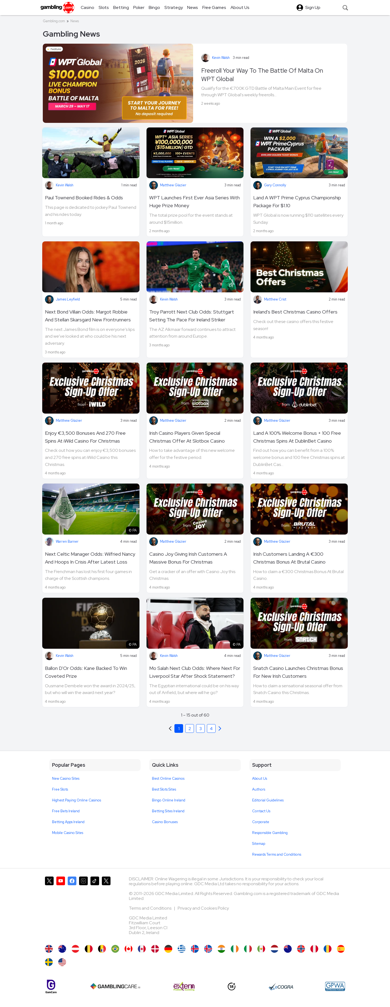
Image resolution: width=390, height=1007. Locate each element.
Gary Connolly (275, 185)
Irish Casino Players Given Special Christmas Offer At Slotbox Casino (187, 437)
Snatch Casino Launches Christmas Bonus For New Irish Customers (298, 672)
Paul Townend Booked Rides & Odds (84, 197)
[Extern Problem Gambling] (184, 986)
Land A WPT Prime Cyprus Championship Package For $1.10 (297, 201)
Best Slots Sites (164, 789)
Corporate (260, 822)
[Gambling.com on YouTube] (60, 908)
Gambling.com (54, 21)
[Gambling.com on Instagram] (83, 908)
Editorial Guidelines (268, 800)
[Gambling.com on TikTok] (94, 908)
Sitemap (258, 843)
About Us (259, 778)
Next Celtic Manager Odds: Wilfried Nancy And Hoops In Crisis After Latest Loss (90, 558)
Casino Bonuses (165, 822)
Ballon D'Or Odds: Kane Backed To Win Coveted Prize (86, 672)
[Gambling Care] (115, 986)
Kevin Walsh (221, 57)
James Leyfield (68, 299)
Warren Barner (67, 541)
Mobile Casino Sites (67, 832)
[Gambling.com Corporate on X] (106, 908)
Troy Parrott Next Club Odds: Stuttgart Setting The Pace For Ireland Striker (191, 316)
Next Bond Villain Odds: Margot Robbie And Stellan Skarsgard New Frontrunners (88, 316)
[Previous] (220, 728)
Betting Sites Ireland (168, 811)
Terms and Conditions (150, 908)
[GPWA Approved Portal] (335, 986)
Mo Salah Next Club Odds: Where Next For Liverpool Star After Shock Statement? (194, 672)
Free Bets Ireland (66, 811)
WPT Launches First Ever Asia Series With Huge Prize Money (194, 201)
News (74, 21)
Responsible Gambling (270, 832)
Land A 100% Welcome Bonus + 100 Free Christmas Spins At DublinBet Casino (297, 437)
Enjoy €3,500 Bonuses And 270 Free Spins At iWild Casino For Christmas (85, 437)
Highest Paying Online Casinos (76, 800)
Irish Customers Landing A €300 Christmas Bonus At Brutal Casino (289, 558)
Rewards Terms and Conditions (276, 854)
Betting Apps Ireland (68, 822)
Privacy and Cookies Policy (203, 908)
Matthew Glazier (173, 185)
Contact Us (261, 811)
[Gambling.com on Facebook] (72, 908)
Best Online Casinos (168, 778)
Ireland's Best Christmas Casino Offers (295, 312)
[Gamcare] (51, 986)
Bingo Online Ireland (168, 800)
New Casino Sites (65, 778)
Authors (258, 789)
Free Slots (60, 789)
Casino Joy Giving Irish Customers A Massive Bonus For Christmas (188, 558)
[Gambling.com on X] (49, 908)
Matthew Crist (275, 299)
